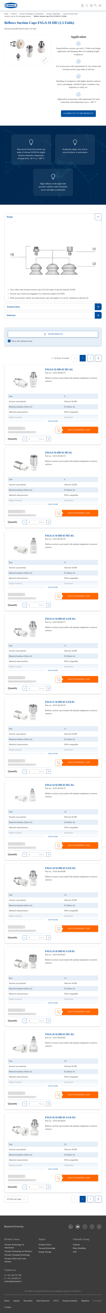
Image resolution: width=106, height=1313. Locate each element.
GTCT (56, 1301)
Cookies (7, 1307)
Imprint (16, 1301)
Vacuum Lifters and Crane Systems (15, 1260)
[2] (90, 358)
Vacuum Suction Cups (70, 14)
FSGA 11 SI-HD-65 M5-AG (59, 535)
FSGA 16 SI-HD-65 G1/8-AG (60, 1117)
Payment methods (70, 1301)
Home (6, 14)
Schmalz (76, 1244)
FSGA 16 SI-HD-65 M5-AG (59, 1034)
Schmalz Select (45, 1244)
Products (14, 14)
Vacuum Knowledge (47, 1248)
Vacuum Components (53, 14)
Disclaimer (27, 1301)
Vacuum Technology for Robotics (18, 1251)
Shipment (85, 1301)
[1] (83, 358)
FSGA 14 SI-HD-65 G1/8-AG (60, 868)
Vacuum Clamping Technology (17, 1255)
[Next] (98, 358)
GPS (75, 1252)
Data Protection (42, 1301)
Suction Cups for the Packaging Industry (17, 16)
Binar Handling (79, 1248)
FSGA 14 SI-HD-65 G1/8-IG (60, 951)
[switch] (20, 341)
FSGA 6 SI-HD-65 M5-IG (58, 452)
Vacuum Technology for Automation (31, 14)
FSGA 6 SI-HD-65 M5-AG (59, 369)
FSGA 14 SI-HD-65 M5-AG (59, 785)
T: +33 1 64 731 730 (12, 1275)
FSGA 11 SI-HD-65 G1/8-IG (60, 701)
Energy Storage (45, 1252)
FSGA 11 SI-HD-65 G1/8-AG (60, 618)
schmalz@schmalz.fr (13, 1281)
